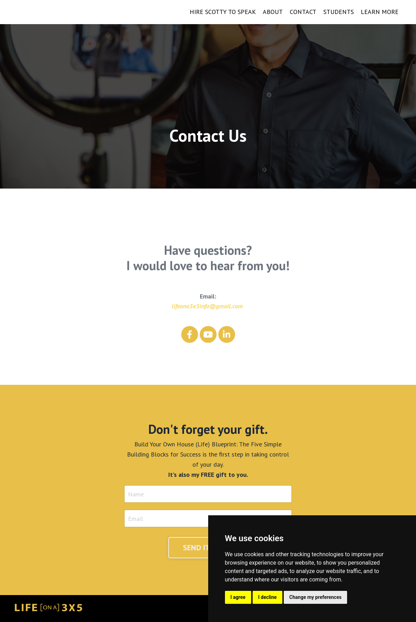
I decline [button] (267, 597)
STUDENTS (338, 12)
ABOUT (273, 12)
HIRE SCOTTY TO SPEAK (223, 12)
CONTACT (303, 12)
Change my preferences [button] (315, 597)
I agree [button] (238, 597)
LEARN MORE (380, 12)
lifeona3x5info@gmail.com (207, 312)
